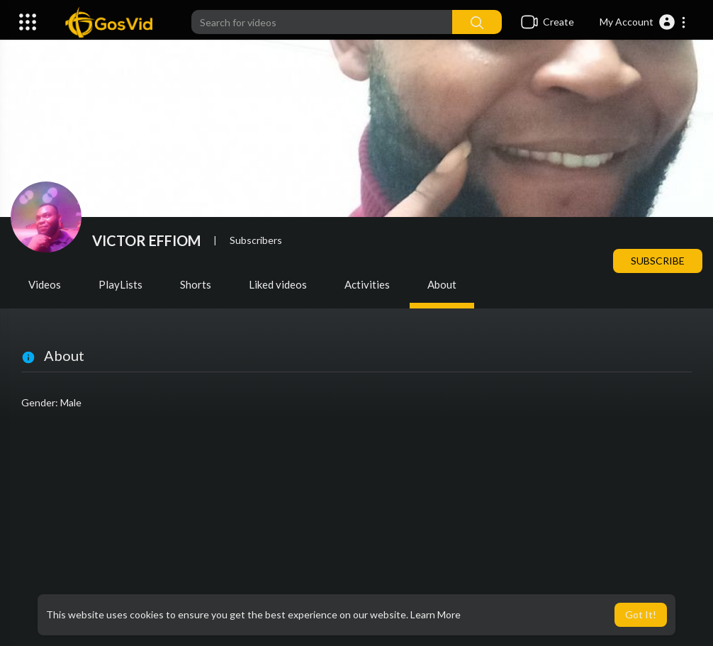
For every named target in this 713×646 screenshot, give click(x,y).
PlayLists (120, 284)
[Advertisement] (356, 532)
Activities (367, 284)
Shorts (195, 284)
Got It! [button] (640, 614)
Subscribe (658, 261)
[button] (643, 22)
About (441, 284)
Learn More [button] (435, 614)
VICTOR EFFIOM (146, 240)
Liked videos (278, 284)
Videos (44, 284)
